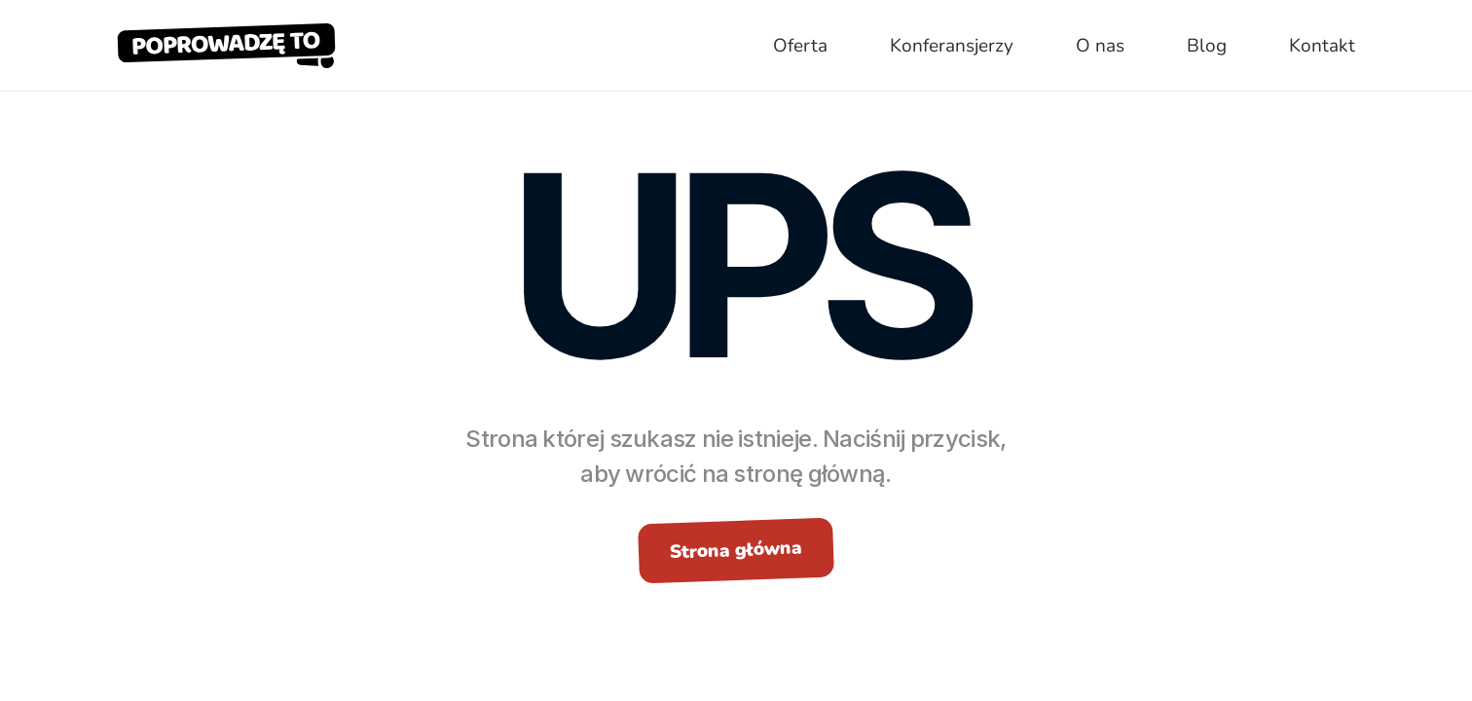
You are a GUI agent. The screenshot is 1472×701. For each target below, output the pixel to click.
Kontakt (1322, 45)
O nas (1100, 45)
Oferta (800, 45)
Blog (1207, 45)
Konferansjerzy (951, 45)
